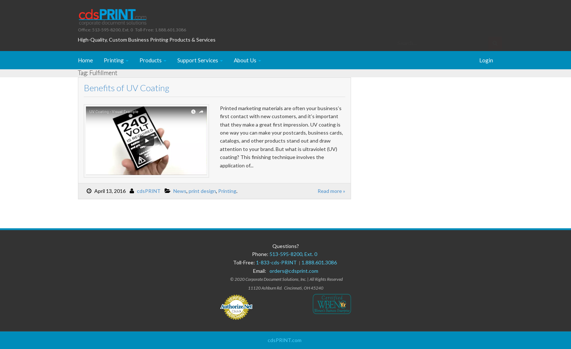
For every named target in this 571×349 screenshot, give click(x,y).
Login (486, 60)
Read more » (331, 191)
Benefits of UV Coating (126, 87)
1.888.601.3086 (319, 262)
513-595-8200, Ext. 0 (293, 254)
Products (152, 60)
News (179, 191)
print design (202, 191)
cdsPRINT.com (285, 340)
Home (85, 60)
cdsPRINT (149, 191)
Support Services (200, 60)
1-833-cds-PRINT (277, 262)
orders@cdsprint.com (293, 271)
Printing (116, 60)
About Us (247, 60)
